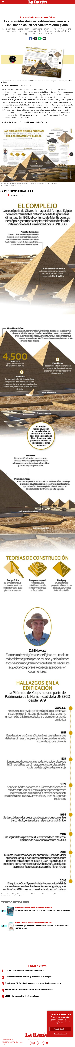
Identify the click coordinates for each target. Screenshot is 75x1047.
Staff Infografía (11, 85)
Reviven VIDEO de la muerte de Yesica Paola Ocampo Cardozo (29, 990)
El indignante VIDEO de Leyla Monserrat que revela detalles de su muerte (33, 983)
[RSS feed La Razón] (42, 1043)
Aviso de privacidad (60, 1034)
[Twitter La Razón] (35, 38)
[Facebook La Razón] (30, 38)
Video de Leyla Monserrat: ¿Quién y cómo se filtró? (24, 970)
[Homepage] (37, 2)
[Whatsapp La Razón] (40, 38)
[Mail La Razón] (44, 38)
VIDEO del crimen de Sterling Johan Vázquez (22, 996)
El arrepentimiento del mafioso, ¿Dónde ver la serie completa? (29, 977)
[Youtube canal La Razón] (47, 1043)
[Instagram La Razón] (38, 1043)
